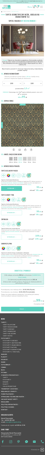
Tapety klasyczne (9, 325)
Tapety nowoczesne (10, 327)
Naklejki (4, 354)
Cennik (3, 367)
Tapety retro (7, 336)
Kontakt (4, 410)
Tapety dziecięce (8, 329)
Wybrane (11, 188)
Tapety (3, 322)
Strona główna (6, 11)
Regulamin (5, 402)
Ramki (3, 362)
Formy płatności (7, 394)
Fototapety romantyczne (12, 349)
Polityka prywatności (9, 404)
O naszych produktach (9, 375)
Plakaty (4, 357)
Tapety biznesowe (9, 331)
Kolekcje (4, 359)
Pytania (4, 372)
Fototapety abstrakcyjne (12, 343)
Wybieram (11, 213)
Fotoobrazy (5, 365)
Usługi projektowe (9, 386)
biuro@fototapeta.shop (13, 422)
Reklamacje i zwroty (9, 391)
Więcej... (30, 184)
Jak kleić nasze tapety (9, 399)
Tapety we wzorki (9, 334)
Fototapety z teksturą (11, 352)
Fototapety (5, 338)
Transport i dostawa (9, 389)
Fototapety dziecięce (10, 341)
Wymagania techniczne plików (12, 397)
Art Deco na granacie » (28, 21)
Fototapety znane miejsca (12, 345)
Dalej (22, 309)
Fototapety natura (10, 347)
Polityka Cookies (7, 407)
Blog (3, 370)
